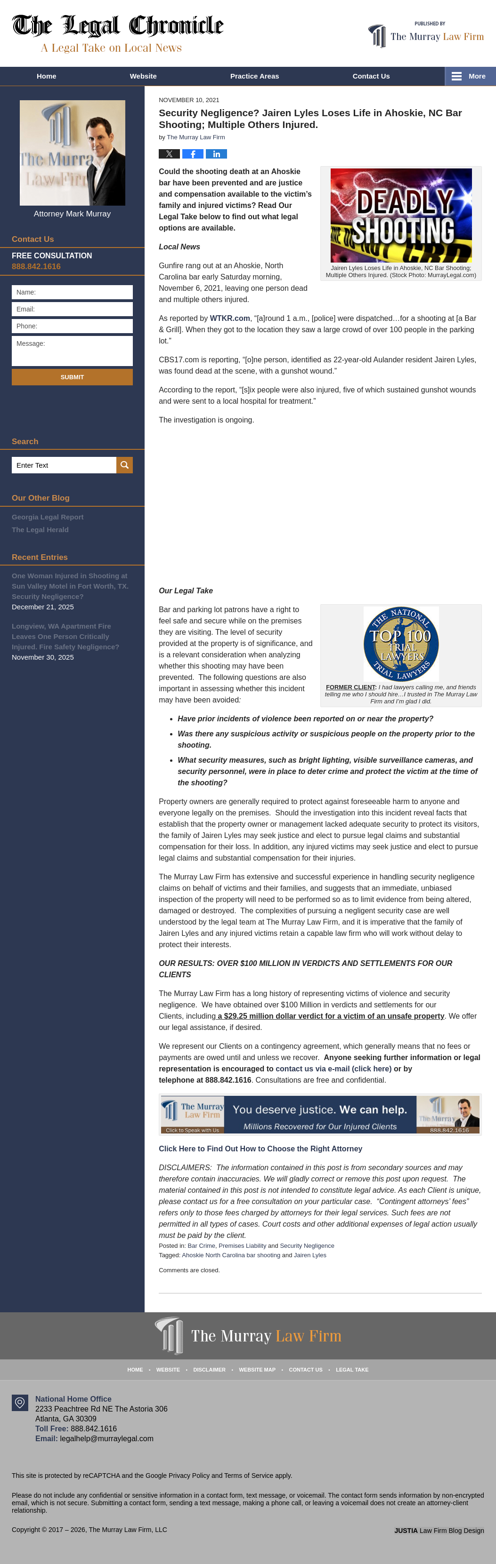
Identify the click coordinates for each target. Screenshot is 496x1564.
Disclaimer (210, 1369)
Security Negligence (307, 1245)
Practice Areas (254, 76)
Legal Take (352, 1369)
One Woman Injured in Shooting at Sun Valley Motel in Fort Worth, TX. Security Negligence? (70, 586)
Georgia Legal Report (48, 517)
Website (143, 76)
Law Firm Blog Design (439, 1530)
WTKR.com (230, 318)
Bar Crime (202, 1245)
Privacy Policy (189, 1475)
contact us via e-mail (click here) (333, 1069)
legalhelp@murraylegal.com (107, 1439)
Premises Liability (242, 1245)
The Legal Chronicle (118, 34)
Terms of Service (248, 1475)
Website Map (257, 1369)
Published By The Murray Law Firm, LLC (426, 35)
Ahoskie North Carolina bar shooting (231, 1255)
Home (47, 76)
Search (124, 465)
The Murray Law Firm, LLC (128, 1529)
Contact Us (371, 76)
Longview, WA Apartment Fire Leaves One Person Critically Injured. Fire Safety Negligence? (65, 636)
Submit (72, 377)
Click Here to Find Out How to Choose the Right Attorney (260, 1149)
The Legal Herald (40, 530)
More (477, 76)
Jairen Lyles (310, 1255)
